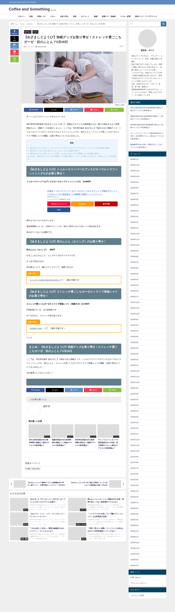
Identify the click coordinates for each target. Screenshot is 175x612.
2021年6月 (134, 474)
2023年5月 (134, 342)
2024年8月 (134, 256)
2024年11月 (135, 239)
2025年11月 (135, 171)
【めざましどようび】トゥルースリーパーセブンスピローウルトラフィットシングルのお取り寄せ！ (69, 148)
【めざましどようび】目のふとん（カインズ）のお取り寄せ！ (54, 151)
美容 (74, 16)
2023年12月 (135, 302)
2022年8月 (134, 394)
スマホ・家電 (125, 16)
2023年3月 (134, 354)
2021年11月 (135, 445)
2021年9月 (134, 457)
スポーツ (21, 16)
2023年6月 (134, 336)
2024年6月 (134, 268)
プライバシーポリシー (138, 583)
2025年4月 (134, 211)
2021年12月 (135, 439)
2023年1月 (134, 365)
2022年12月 (135, 371)
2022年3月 (134, 422)
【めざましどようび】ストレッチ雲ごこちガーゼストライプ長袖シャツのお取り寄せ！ (64, 153)
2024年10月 (135, 245)
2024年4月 (134, 279)
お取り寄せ (64, 16)
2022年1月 (134, 434)
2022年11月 (135, 377)
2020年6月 (134, 508)
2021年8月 (134, 462)
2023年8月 (134, 325)
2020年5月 (134, 514)
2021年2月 (134, 497)
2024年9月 (134, 251)
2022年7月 (134, 399)
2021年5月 (134, 479)
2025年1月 (134, 228)
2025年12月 (135, 165)
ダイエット (85, 16)
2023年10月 (135, 314)
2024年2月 (134, 291)
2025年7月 (134, 193)
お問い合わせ (135, 577)
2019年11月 (135, 548)
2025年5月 (134, 205)
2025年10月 (135, 176)
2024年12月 (135, 233)
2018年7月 (134, 565)
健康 (95, 16)
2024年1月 (134, 296)
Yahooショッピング (58, 204)
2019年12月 (135, 542)
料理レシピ (41, 16)
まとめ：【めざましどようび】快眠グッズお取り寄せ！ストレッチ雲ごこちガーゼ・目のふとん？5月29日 (72, 156)
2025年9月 (134, 182)
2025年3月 (134, 216)
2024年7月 (134, 262)
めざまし (28, 32)
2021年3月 (134, 491)
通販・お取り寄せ (33, 468)
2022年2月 (134, 428)
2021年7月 (134, 468)
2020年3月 (134, 525)
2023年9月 (134, 319)
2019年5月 (134, 559)
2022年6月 (134, 405)
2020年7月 (134, 502)
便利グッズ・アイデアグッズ (146, 16)
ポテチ (121, 46)
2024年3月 (134, 285)
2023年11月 (135, 308)
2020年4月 (134, 520)
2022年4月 (134, 417)
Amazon (82, 204)
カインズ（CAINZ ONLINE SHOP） (45, 280)
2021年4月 (134, 485)
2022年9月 (134, 388)
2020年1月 (134, 537)
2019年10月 (135, 554)
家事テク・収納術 (109, 16)
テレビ (36, 32)
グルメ (52, 16)
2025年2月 (134, 222)
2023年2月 (134, 359)
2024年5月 (134, 274)
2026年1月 (134, 159)
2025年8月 (134, 188)
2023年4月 (134, 348)
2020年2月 (134, 531)
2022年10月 (135, 382)
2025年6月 (134, 199)
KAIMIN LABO (36, 328)
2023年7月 (134, 331)
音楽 (31, 16)
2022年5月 (134, 411)
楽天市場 (106, 204)
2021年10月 (135, 451)
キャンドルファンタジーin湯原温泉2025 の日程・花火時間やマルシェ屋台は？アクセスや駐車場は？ (147, 136)
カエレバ (56, 196)
